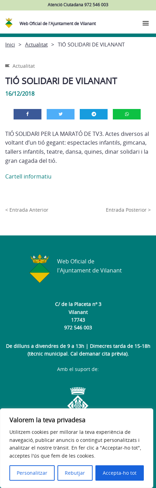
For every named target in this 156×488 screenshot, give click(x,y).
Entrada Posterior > (128, 209)
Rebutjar (75, 472)
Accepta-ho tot (119, 472)
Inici (10, 44)
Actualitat (36, 44)
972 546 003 (78, 327)
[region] (76, 448)
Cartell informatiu (28, 176)
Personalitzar (32, 472)
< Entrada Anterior (26, 209)
